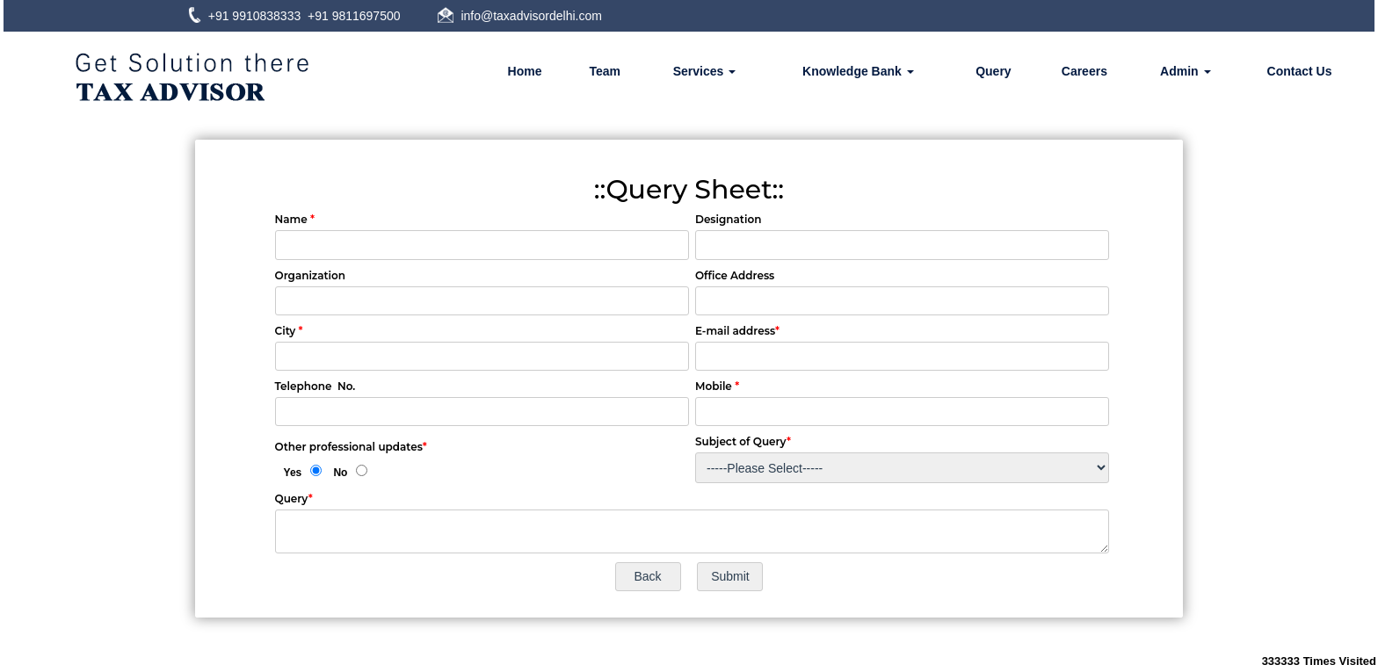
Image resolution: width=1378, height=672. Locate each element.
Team (604, 71)
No (340, 472)
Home (525, 71)
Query (993, 71)
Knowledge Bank (858, 71)
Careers (1084, 71)
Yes (293, 472)
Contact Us (1299, 71)
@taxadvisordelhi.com (541, 16)
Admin (1185, 71)
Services (704, 71)
